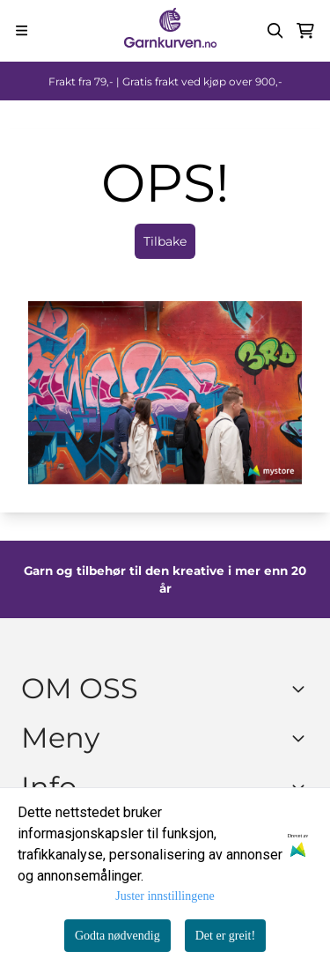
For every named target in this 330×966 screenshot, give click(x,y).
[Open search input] (275, 31)
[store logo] (169, 30)
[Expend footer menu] (302, 738)
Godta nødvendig (117, 935)
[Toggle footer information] (302, 689)
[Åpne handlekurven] (305, 31)
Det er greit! (225, 935)
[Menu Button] (21, 30)
